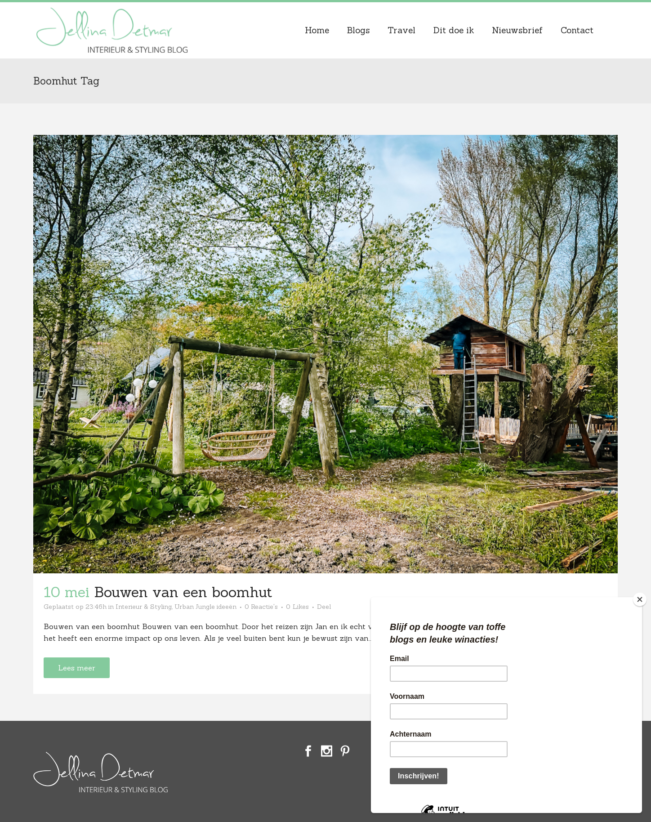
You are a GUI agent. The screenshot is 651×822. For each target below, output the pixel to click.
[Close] (640, 599)
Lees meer (76, 667)
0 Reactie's (261, 607)
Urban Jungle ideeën (205, 607)
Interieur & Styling (144, 607)
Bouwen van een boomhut (183, 592)
